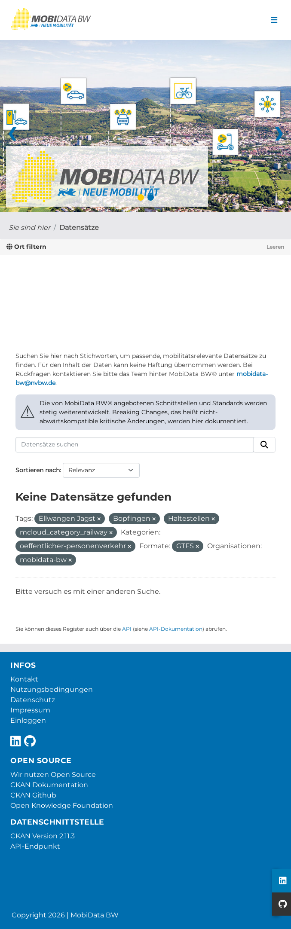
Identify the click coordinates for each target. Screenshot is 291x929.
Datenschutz (32, 700)
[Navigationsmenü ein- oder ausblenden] (274, 20)
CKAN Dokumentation (49, 785)
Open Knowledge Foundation (61, 805)
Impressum (30, 710)
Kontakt (24, 679)
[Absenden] (264, 444)
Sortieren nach (37, 470)
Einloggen (28, 720)
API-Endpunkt (35, 846)
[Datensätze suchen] (134, 444)
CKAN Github (33, 795)
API (127, 629)
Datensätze (79, 227)
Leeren (275, 247)
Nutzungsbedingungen (51, 689)
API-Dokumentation (175, 629)
